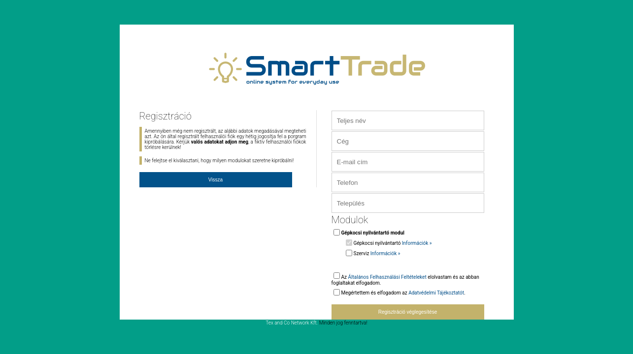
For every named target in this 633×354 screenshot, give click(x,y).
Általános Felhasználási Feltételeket (387, 277)
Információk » (417, 243)
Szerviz (377, 253)
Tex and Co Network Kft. (292, 322)
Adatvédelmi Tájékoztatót (436, 292)
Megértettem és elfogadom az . (403, 292)
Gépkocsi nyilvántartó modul (372, 233)
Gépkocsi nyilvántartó (393, 243)
